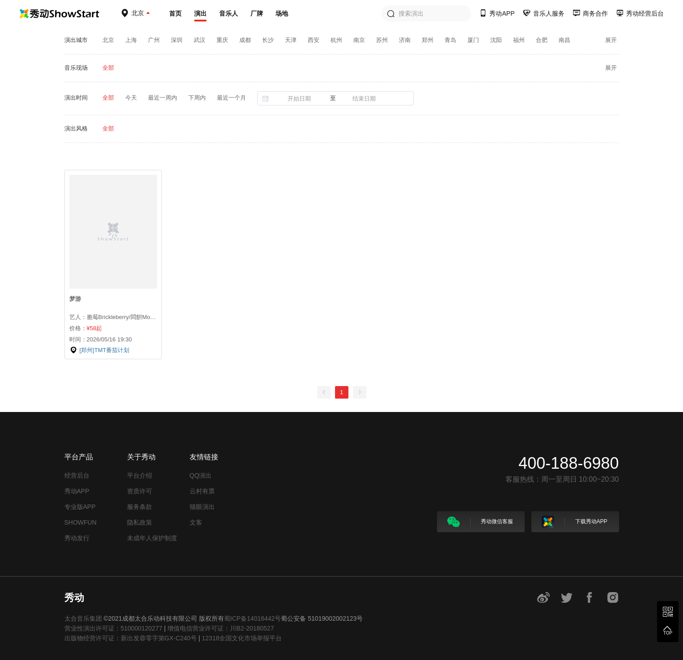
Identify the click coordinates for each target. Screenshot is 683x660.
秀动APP (76, 491)
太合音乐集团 (83, 618)
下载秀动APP (574, 522)
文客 (196, 522)
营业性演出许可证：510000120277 (113, 628)
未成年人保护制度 (152, 538)
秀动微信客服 (480, 522)
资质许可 (139, 491)
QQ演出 (201, 475)
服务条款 (139, 506)
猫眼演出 (202, 506)
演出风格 (76, 128)
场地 (282, 13)
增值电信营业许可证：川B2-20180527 (220, 628)
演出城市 (76, 40)
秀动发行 (76, 538)
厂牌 (256, 13)
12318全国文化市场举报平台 (242, 638)
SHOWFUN (80, 522)
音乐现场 (76, 67)
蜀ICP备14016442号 (252, 618)
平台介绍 (139, 475)
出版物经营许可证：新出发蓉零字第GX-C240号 (130, 638)
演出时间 (76, 97)
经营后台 (76, 475)
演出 (200, 13)
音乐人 (228, 13)
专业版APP (80, 506)
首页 (175, 13)
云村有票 (202, 491)
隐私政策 (139, 522)
